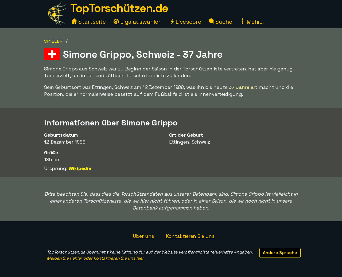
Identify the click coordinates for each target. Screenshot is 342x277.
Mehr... (252, 21)
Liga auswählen (138, 21)
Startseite (89, 21)
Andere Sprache (280, 252)
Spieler (53, 41)
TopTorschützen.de (119, 8)
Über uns (143, 236)
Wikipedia (80, 168)
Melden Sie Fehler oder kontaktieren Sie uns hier (95, 258)
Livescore (185, 21)
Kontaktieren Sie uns (190, 236)
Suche (220, 21)
